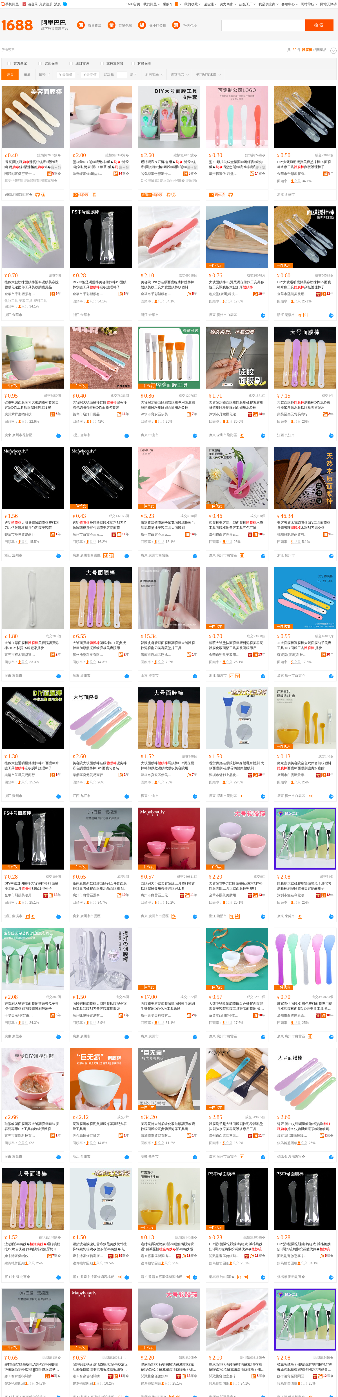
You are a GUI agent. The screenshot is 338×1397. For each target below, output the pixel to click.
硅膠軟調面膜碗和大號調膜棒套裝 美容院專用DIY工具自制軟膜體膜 (32, 1126)
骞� (56, 173)
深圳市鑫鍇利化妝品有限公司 (292, 895)
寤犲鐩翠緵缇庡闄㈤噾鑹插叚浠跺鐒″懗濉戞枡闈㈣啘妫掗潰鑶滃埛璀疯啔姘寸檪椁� (168, 1247)
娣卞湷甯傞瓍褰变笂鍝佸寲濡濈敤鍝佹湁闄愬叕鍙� (88, 1256)
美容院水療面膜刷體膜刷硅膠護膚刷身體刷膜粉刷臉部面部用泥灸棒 (236, 404)
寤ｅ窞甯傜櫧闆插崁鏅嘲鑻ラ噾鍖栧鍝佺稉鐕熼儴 (156, 1256)
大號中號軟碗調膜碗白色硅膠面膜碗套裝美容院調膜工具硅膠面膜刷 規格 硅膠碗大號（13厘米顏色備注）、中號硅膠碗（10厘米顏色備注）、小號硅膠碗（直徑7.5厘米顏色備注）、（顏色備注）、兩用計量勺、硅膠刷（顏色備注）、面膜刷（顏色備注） (236, 1006)
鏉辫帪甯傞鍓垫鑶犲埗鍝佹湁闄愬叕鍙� (88, 174)
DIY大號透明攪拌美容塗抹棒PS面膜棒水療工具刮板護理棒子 (304, 164)
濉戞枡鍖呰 (14, 180)
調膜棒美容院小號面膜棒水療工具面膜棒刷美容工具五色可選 (236, 525)
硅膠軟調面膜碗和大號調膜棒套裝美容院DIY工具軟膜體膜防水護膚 (32, 404)
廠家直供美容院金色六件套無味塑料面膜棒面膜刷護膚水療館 (304, 765)
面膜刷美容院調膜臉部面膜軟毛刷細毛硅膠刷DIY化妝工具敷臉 (168, 1006)
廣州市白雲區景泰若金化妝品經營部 (224, 534)
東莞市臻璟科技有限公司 (20, 1136)
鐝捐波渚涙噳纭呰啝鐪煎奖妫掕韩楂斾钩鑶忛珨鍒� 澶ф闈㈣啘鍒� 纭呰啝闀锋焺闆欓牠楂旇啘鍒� (100, 1247)
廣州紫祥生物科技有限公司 (20, 414)
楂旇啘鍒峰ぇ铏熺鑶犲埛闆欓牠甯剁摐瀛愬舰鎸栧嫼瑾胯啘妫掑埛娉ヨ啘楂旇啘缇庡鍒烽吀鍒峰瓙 (304, 1367)
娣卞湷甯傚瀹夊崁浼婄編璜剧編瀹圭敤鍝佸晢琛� (20, 1256)
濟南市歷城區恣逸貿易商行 (156, 655)
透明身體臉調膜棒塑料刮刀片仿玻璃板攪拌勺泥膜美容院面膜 (100, 525)
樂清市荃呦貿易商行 (20, 534)
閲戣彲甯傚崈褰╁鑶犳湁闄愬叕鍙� (20, 174)
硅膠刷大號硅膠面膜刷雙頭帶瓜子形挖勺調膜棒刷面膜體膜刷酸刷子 (32, 1006)
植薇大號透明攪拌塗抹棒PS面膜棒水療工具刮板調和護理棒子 (32, 765)
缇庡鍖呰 (32, 180)
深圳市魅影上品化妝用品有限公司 (224, 775)
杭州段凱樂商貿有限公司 (292, 534)
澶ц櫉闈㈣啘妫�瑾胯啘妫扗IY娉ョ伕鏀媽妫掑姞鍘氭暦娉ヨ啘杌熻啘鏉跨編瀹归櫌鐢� (32, 1247)
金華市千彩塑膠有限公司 (292, 174)
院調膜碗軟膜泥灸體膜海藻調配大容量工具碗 (100, 1126)
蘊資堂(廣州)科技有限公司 (224, 294)
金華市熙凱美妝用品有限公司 (292, 294)
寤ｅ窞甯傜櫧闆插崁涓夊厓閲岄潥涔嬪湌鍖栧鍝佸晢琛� (88, 1376)
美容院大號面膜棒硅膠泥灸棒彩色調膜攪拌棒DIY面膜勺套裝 (100, 404)
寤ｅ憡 (56, 167)
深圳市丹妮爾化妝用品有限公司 (224, 414)
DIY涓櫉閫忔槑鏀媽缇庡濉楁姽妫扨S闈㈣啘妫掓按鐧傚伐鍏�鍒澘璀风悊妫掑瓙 (237, 1247)
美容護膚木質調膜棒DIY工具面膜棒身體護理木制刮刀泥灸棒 (303, 525)
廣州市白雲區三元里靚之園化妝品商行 (88, 534)
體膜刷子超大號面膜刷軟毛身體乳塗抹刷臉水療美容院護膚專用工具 (236, 1126)
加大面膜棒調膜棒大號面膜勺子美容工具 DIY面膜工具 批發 (304, 645)
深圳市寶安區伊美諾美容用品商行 (156, 414)
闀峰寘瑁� (49, 180)
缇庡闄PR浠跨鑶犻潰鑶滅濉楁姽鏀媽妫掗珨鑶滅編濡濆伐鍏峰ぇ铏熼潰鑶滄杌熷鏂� (168, 1367)
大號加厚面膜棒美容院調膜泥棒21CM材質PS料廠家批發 (32, 645)
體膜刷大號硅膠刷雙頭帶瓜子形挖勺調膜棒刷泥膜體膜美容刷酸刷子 (304, 885)
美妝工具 (25, 301)
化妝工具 (11, 301)
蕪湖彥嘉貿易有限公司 (156, 1136)
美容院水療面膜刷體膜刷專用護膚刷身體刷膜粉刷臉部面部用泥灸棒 (168, 404)
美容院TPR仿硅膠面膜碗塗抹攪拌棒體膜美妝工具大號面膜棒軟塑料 (167, 284)
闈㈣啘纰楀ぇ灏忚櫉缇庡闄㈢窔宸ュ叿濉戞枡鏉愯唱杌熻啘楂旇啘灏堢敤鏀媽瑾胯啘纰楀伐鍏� (100, 1367)
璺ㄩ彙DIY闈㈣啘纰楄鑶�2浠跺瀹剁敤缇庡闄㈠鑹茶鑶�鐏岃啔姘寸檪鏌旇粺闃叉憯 (101, 165)
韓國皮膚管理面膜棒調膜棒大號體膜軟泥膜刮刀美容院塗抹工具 (168, 645)
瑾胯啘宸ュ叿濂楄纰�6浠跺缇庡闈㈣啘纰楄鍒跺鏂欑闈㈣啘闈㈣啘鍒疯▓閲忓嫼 (169, 165)
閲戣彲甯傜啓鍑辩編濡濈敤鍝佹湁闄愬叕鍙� (224, 1256)
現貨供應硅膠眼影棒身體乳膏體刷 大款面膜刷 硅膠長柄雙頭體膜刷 (236, 765)
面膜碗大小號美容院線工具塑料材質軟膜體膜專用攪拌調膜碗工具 (168, 885)
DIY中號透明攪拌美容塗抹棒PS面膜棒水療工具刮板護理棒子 (99, 284)
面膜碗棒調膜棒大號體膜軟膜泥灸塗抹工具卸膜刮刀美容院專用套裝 (100, 1006)
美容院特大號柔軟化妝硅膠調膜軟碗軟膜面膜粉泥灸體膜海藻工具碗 (168, 1126)
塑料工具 (40, 301)
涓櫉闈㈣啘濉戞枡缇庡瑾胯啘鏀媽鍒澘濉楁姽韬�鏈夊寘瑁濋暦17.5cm (31, 165)
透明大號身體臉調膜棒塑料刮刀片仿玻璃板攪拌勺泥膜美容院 (32, 525)
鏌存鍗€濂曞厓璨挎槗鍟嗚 (292, 1136)
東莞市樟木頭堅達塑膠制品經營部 (20, 655)
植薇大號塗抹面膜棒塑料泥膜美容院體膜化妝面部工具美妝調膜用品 (32, 284)
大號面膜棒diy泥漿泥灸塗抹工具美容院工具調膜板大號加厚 (236, 284)
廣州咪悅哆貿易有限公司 (88, 1015)
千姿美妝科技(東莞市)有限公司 (20, 1015)
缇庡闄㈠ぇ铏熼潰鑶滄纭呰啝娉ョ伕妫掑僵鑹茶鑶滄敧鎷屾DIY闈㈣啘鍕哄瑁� (304, 1126)
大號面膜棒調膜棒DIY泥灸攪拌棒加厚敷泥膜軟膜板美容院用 (303, 404)
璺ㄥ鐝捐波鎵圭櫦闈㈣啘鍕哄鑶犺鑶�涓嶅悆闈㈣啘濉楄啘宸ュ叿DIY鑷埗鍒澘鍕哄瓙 (236, 165)
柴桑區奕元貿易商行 (292, 414)
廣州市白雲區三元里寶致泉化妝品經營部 (156, 534)
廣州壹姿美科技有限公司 (156, 1015)
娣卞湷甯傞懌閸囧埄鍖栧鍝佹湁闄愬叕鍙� (292, 1376)
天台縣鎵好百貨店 (86, 1136)
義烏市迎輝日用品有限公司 (88, 414)
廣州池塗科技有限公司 (88, 655)
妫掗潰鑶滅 (150, 180)
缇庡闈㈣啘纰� (172, 180)
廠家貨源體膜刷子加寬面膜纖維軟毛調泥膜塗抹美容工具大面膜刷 (168, 525)
